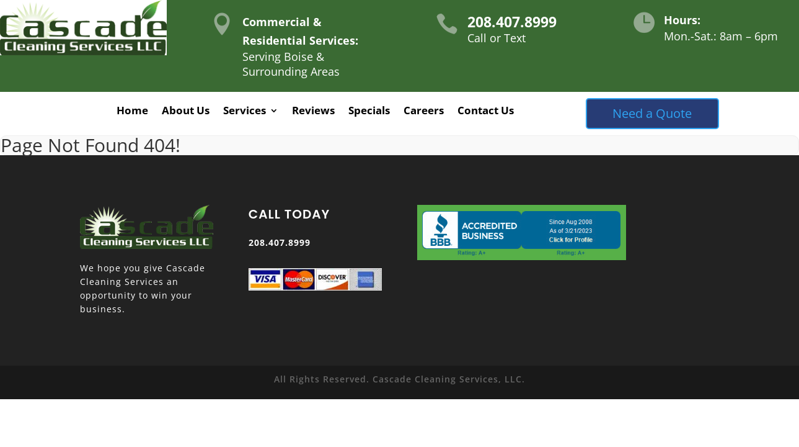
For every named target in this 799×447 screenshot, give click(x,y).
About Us (186, 111)
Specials (369, 111)
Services (244, 111)
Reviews (313, 111)
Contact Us (485, 111)
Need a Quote (652, 113)
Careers (424, 111)
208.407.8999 (512, 22)
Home (132, 111)
